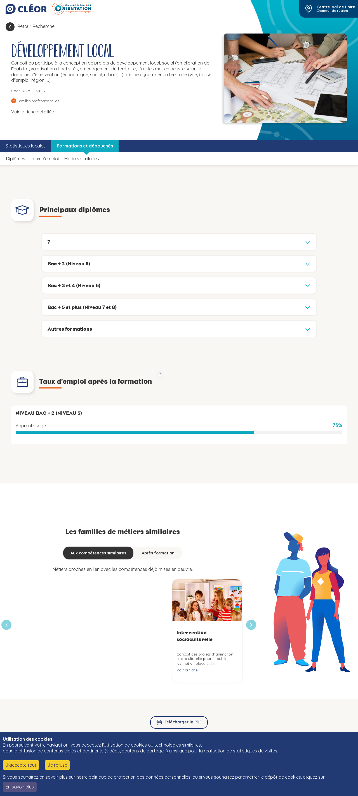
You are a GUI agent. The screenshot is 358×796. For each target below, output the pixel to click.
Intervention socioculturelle (194, 636)
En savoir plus (20, 787)
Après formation (158, 553)
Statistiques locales (26, 146)
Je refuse (57, 765)
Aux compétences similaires (98, 553)
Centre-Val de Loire (336, 7)
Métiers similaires (81, 158)
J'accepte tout (21, 765)
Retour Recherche (36, 26)
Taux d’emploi (45, 158)
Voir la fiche (187, 670)
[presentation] (251, 625)
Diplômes (15, 158)
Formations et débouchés (85, 146)
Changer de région (332, 10)
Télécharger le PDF (183, 721)
